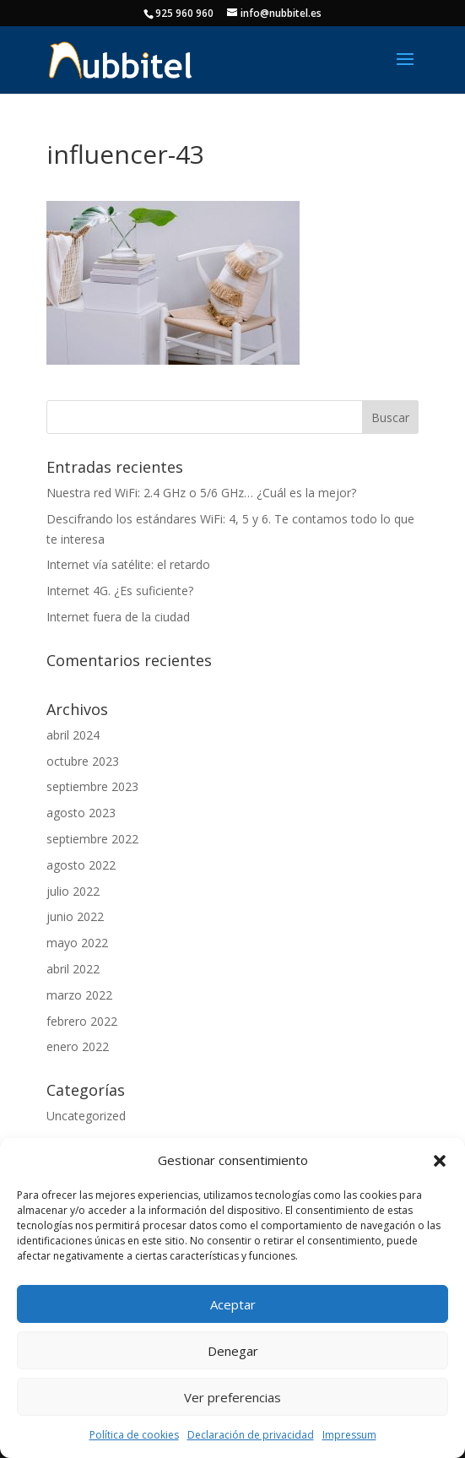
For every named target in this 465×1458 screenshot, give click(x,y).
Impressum (349, 1435)
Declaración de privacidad (250, 1435)
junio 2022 (75, 916)
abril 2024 (73, 735)
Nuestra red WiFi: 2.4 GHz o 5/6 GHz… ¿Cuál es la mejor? (201, 493)
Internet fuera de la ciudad (118, 617)
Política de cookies (134, 1435)
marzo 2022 (79, 995)
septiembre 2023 (92, 786)
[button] (439, 1160)
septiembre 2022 (92, 839)
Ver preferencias (232, 1397)
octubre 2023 (82, 761)
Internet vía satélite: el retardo (128, 564)
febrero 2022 (81, 1021)
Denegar (233, 1350)
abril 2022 (73, 969)
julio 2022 (73, 891)
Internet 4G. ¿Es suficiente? (119, 591)
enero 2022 (77, 1046)
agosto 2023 (81, 813)
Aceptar (233, 1304)
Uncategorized (86, 1116)
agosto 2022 (81, 865)
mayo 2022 (77, 943)
